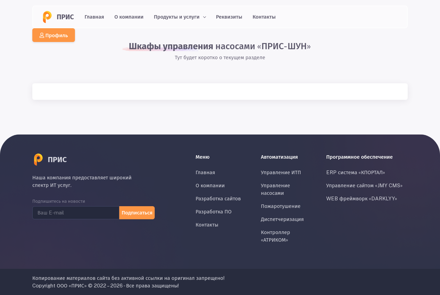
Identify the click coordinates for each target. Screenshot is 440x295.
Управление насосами (275, 189)
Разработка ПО (214, 211)
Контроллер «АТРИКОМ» (275, 236)
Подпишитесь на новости (58, 201)
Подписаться (136, 212)
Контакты (264, 17)
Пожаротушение (280, 206)
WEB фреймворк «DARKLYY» (361, 198)
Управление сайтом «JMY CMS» (364, 185)
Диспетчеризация (282, 219)
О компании (129, 17)
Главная (94, 17)
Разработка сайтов (218, 198)
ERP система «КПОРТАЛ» (355, 172)
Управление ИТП (281, 172)
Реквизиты (229, 17)
